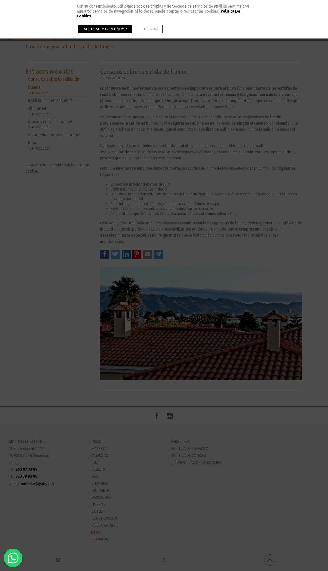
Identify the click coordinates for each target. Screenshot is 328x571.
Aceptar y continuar (105, 29)
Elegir (151, 29)
